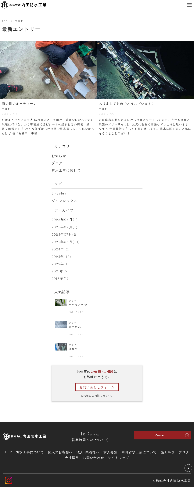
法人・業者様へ (88, 451)
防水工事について (30, 451)
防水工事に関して (66, 170)
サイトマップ (118, 457)
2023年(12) (61, 256)
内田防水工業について (139, 451)
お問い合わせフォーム (97, 387)
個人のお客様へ (60, 451)
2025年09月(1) (65, 226)
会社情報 (72, 457)
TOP (5, 21)
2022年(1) (60, 263)
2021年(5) (60, 271)
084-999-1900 (94, 433)
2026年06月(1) (65, 219)
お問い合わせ (93, 457)
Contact (160, 436)
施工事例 (168, 451)
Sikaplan (59, 193)
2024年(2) (61, 249)
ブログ (57, 162)
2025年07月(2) (65, 234)
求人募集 (110, 451)
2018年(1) (60, 278)
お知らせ (59, 155)
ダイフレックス (64, 200)
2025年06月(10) (66, 241)
